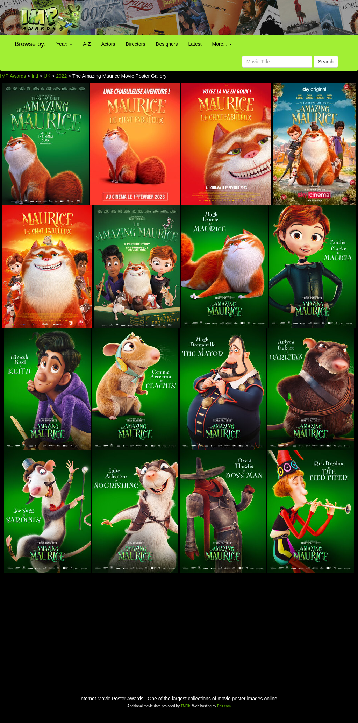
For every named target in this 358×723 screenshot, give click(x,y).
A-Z (87, 44)
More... (222, 44)
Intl (34, 76)
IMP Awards (13, 76)
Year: (64, 44)
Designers (167, 44)
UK (47, 76)
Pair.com (224, 706)
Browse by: (30, 44)
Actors (108, 44)
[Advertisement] (224, 17)
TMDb (185, 706)
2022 (61, 76)
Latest (194, 44)
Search (326, 61)
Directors (135, 44)
